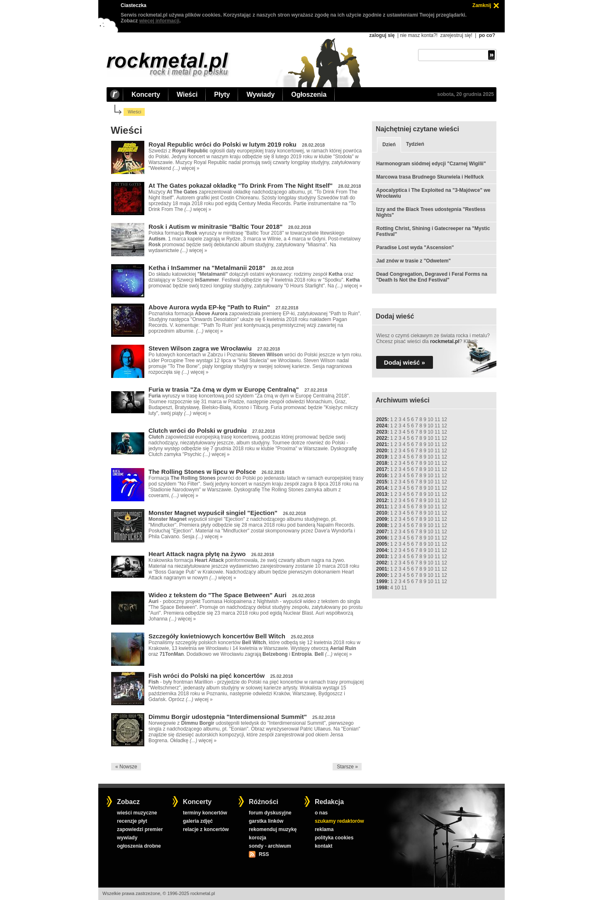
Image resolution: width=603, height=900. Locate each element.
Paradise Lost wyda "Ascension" (415, 247)
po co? (487, 35)
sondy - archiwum (270, 846)
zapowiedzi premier (140, 829)
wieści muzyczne (137, 813)
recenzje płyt (132, 821)
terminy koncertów (205, 813)
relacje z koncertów (206, 829)
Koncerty (145, 94)
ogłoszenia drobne (139, 846)
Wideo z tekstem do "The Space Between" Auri (217, 594)
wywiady (127, 838)
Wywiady (260, 94)
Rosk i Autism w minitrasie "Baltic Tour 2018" (215, 226)
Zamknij (481, 5)
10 (430, 419)
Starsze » (347, 767)
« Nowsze (126, 767)
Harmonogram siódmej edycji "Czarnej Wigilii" (431, 164)
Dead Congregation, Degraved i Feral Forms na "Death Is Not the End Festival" (431, 277)
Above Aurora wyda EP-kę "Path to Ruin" (209, 307)
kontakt (324, 846)
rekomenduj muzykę (273, 829)
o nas (321, 813)
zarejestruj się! (456, 35)
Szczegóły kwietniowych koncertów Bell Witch (216, 636)
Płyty (222, 94)
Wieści (187, 94)
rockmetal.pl (445, 341)
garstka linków (266, 821)
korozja (257, 838)
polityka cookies (334, 838)
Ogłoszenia (308, 94)
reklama (324, 829)
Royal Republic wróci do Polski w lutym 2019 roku (222, 144)
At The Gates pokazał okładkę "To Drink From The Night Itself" (240, 185)
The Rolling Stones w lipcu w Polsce (202, 471)
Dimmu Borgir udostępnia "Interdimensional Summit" (227, 716)
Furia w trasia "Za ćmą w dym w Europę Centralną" (223, 389)
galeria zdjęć (198, 821)
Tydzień (415, 144)
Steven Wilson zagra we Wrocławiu (200, 348)
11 (437, 419)
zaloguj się (381, 35)
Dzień (389, 144)
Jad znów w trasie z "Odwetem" (413, 261)
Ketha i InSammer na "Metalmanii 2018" (206, 267)
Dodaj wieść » (404, 362)
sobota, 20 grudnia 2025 (465, 94)
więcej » (190, 168)
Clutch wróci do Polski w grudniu (197, 430)
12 (444, 419)
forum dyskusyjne (270, 813)
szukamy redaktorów (339, 821)
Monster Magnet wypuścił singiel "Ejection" (212, 512)
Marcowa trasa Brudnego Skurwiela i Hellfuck (430, 177)
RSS (264, 854)
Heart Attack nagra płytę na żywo (197, 553)
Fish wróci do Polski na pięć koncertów (206, 675)
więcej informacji (159, 21)
